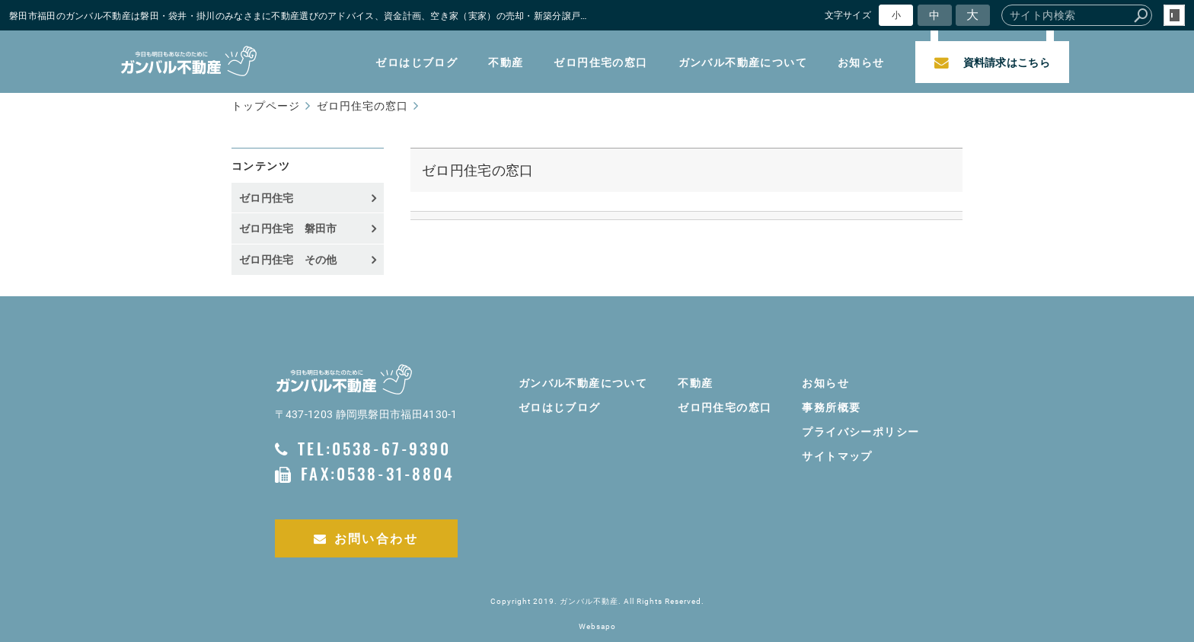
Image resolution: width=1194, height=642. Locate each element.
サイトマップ (837, 456)
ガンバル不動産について (742, 62)
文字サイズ (848, 14)
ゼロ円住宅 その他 (288, 259)
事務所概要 (831, 407)
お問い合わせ (366, 538)
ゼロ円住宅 (266, 197)
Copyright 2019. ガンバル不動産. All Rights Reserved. (597, 601)
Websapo (597, 626)
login (1174, 15)
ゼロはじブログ (416, 62)
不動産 (505, 62)
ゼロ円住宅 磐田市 (288, 228)
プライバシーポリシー (860, 431)
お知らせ (861, 62)
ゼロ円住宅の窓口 (600, 62)
